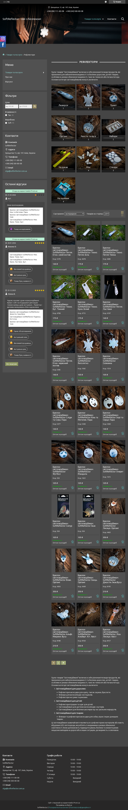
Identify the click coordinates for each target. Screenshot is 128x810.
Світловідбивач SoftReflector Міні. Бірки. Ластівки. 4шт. (23, 261)
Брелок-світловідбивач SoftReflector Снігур (62, 523)
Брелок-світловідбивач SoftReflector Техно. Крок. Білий (87, 305)
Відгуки (9, 82)
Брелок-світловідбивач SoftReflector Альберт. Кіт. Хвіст (87, 633)
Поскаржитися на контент (59, 807)
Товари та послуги (92, 19)
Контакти (111, 19)
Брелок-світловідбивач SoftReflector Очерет (113, 469)
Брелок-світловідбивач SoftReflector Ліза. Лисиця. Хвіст (112, 633)
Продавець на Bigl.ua (64, 805)
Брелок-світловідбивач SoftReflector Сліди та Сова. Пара (62, 416)
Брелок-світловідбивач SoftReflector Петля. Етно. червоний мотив (62, 361)
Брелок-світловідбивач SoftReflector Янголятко (85, 359)
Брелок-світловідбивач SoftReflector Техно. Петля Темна (113, 251)
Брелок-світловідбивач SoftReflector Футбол (60, 470)
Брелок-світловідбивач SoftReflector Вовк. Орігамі (62, 578)
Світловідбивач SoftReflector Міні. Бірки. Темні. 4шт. (23, 221)
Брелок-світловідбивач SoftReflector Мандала (85, 470)
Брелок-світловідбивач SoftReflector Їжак (86, 523)
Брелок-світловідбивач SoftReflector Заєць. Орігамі (87, 578)
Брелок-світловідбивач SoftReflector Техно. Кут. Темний (62, 305)
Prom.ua (77, 803)
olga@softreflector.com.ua (16, 171)
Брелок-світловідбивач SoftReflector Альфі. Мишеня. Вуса (62, 633)
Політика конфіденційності (80, 807)
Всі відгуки (12, 364)
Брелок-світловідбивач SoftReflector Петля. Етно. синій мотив (62, 251)
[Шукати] (122, 19)
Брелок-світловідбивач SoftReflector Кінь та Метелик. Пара (88, 416)
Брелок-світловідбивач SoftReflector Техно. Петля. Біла (87, 251)
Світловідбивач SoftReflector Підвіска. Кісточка (25, 318)
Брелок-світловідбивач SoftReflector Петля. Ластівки (113, 305)
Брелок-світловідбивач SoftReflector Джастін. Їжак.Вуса (112, 578)
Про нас (8, 77)
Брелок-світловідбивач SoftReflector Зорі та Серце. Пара (113, 416)
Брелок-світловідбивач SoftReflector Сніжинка (110, 359)
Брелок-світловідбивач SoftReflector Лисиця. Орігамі (111, 524)
